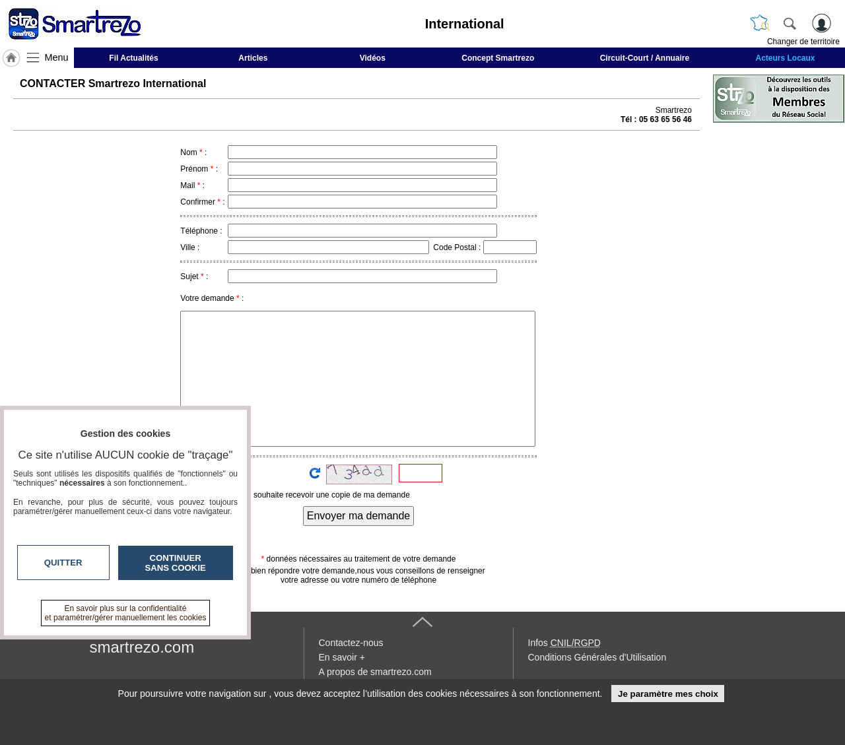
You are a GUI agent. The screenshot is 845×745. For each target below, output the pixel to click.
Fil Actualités (133, 58)
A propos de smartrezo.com (375, 671)
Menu (57, 57)
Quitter (63, 562)
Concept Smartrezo (497, 58)
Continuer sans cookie (175, 563)
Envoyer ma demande (359, 515)
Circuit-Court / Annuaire (645, 58)
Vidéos (373, 58)
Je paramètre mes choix (668, 694)
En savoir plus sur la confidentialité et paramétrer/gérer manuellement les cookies (126, 613)
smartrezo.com (142, 647)
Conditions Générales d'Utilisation (597, 657)
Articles (252, 58)
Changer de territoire (803, 41)
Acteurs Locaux (785, 58)
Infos (564, 642)
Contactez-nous (351, 642)
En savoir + (342, 657)
